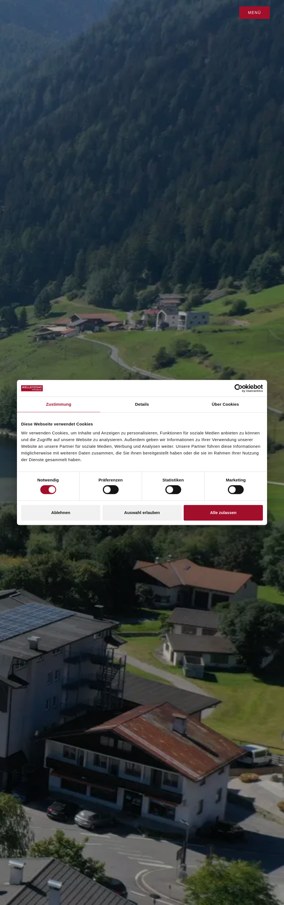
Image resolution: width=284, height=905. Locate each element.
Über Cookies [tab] (225, 404)
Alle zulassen (223, 512)
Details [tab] (142, 404)
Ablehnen (60, 512)
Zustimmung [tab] (58, 404)
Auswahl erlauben (142, 512)
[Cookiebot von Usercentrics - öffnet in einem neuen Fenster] (238, 388)
